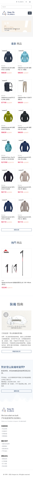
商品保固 (4, 466)
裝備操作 (4, 431)
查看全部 (16, 229)
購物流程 (4, 458)
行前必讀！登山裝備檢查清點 (12, 333)
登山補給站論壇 (22, 421)
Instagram (15, 421)
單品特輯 (4, 428)
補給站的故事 (5, 443)
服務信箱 (16, 391)
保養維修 (4, 433)
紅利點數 (4, 461)
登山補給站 (20, 1)
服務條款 (4, 446)
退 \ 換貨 (4, 463)
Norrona (3, 65)
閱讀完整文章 (17, 351)
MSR (3, 280)
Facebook (10, 421)
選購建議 (4, 436)
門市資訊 (4, 451)
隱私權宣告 (4, 448)
